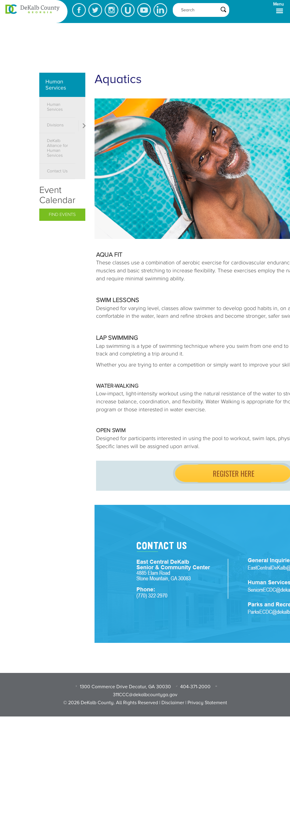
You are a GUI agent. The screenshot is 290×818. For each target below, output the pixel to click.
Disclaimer (172, 703)
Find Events (62, 214)
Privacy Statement (207, 703)
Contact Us (57, 171)
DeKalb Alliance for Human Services (57, 148)
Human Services (55, 84)
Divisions (55, 125)
